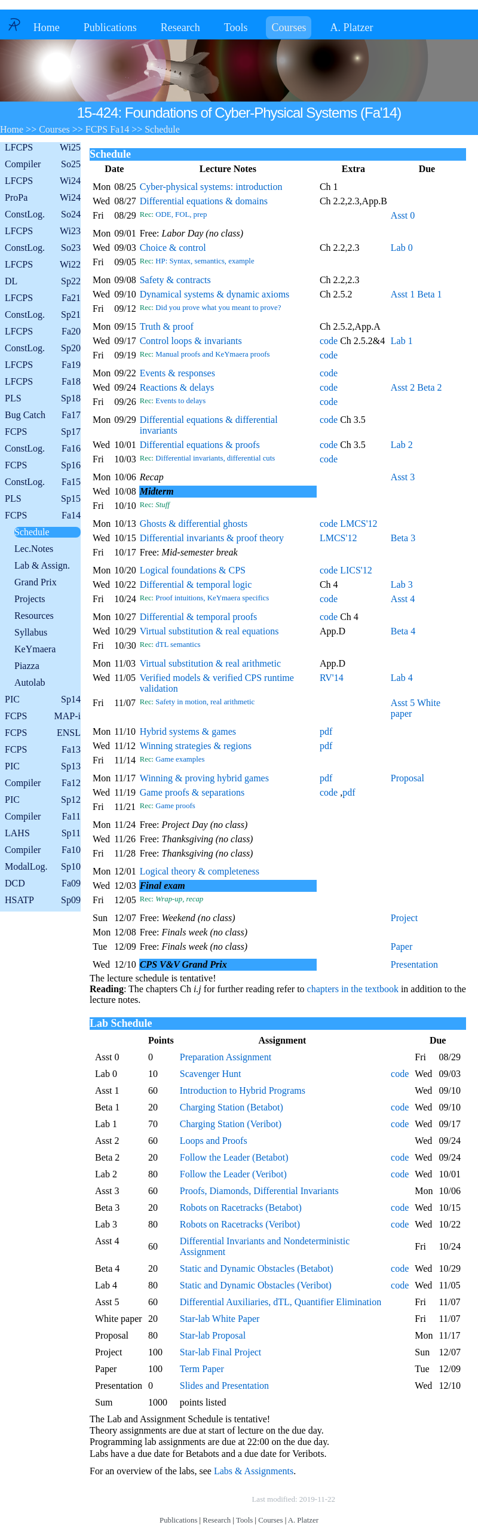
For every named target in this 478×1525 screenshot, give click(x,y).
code (329, 341)
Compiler (43, 164)
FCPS (43, 431)
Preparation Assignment (225, 1057)
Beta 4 (403, 631)
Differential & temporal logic (196, 584)
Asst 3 (403, 477)
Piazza (26, 666)
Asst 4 (403, 599)
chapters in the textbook (353, 989)
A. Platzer (351, 27)
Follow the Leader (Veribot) (233, 1174)
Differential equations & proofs (200, 445)
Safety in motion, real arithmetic (205, 702)
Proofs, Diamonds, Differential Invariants (259, 1191)
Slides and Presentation (224, 1385)
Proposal (407, 778)
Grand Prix (35, 582)
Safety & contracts (175, 280)
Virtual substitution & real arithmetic (210, 663)
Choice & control (173, 248)
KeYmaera (35, 649)
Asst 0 (403, 215)
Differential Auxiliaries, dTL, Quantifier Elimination (280, 1302)
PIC (43, 699)
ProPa (43, 197)
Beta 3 (403, 538)
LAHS (43, 833)
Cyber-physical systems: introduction (211, 187)
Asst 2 (403, 387)
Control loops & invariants (191, 341)
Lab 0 (402, 248)
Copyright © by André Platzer (190, 1499)
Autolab (29, 682)
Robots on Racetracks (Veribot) (240, 1224)
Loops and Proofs (213, 1141)
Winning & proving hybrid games (204, 778)
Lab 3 (402, 584)
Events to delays (180, 401)
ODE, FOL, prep (181, 214)
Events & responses (177, 373)
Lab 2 (402, 445)
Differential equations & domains (204, 201)
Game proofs (175, 806)
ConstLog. (43, 214)
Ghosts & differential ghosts (194, 523)
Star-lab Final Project (221, 1352)
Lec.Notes (33, 549)
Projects (29, 599)
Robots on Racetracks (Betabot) (241, 1207)
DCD (43, 883)
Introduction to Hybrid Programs (242, 1090)
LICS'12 (356, 570)
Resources (34, 615)
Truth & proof (167, 326)
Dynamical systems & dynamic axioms (215, 294)
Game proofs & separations (192, 792)
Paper (401, 946)
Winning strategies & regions (196, 746)
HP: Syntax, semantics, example (204, 261)
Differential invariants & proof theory (212, 538)
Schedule (32, 532)
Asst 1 (403, 294)
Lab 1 (402, 341)
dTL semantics (177, 644)
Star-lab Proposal (213, 1335)
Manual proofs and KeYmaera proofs (212, 354)
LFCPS (43, 147)
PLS (43, 398)
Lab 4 (402, 678)
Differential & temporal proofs (199, 617)
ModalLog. (43, 866)
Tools (236, 27)
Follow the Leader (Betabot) (234, 1157)
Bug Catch (43, 415)
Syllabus (30, 632)
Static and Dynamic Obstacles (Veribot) (256, 1285)
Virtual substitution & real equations (209, 631)
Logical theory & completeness (199, 871)
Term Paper (202, 1369)
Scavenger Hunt (210, 1074)
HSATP (43, 900)
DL (43, 281)
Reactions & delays (177, 387)
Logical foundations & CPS (193, 570)
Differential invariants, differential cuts (215, 458)
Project (404, 918)
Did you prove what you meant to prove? (218, 307)
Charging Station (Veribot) (230, 1124)
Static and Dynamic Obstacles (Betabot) (256, 1268)
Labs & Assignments (253, 1471)
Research (180, 27)
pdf (326, 731)
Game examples (179, 759)
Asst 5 (403, 703)
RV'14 (332, 678)
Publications (110, 27)
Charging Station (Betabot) (231, 1107)
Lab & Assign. (42, 565)
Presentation (414, 964)
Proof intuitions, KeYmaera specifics (212, 598)
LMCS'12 (358, 523)
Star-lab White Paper (220, 1319)
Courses (288, 27)
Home (46, 27)
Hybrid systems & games (188, 731)
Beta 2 (429, 387)
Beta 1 (429, 294)
